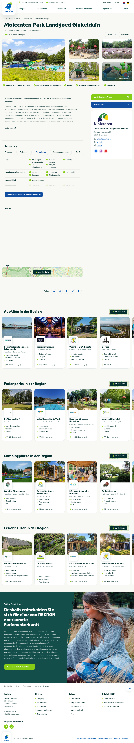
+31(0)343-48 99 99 (104, 139)
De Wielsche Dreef (45, 563)
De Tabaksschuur (109, 491)
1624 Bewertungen (80, 365)
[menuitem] (23, 9)
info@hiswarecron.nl (11, 714)
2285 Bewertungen (80, 509)
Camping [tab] (8, 152)
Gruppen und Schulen (84, 9)
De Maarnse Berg (12, 419)
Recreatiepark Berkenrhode (81, 563)
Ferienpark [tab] (24, 152)
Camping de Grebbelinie (15, 563)
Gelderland (16, 352)
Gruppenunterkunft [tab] (61, 152)
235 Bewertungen (112, 509)
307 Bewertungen (112, 365)
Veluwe (23, 352)
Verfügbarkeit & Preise (111, 97)
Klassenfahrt (75, 699)
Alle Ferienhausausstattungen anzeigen (23, 194)
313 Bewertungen (14, 365)
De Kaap (105, 347)
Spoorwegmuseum (45, 347)
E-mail (99, 145)
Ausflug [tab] (79, 152)
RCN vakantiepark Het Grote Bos (79, 492)
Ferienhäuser (42, 9)
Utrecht (48, 350)
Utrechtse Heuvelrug (58, 422)
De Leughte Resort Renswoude (45, 492)
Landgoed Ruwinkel (111, 419)
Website (100, 142)
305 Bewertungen (47, 509)
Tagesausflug (107, 9)
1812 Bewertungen (80, 581)
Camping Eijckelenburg (14, 491)
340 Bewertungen (14, 581)
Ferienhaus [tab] (41, 152)
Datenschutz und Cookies (86, 738)
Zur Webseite (111, 105)
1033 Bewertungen (80, 437)
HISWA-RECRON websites (114, 702)
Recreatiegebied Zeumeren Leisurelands (16, 348)
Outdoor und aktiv (77, 710)
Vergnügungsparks (77, 706)
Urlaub (125, 9)
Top (129, 688)
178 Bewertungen (14, 509)
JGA (72, 714)
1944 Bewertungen (18, 35)
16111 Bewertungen (48, 365)
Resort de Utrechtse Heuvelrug (78, 420)
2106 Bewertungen (113, 437)
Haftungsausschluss (105, 738)
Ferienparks (61, 9)
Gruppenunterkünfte (78, 702)
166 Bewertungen (14, 437)
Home (18, 18)
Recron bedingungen (111, 706)
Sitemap (125, 738)
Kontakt (117, 2)
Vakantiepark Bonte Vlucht (49, 419)
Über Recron (107, 2)
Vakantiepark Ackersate (80, 347)
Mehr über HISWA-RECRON (19, 667)
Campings (22, 9)
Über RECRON (109, 699)
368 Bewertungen (47, 437)
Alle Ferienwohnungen (42, 18)
